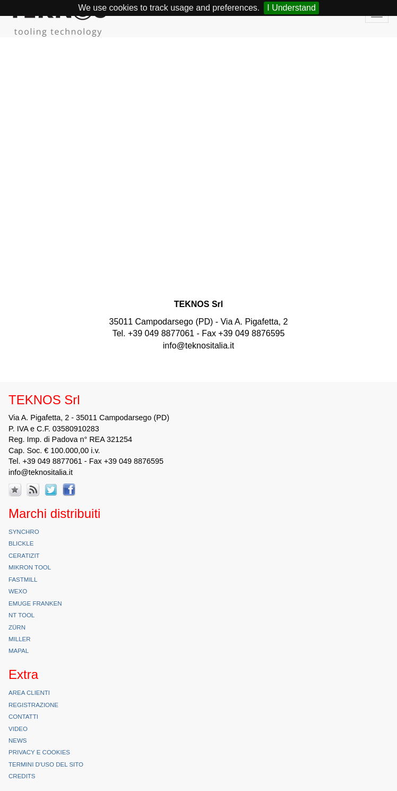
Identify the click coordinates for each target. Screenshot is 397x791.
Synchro (23, 532)
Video (18, 729)
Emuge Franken (35, 603)
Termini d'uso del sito (45, 764)
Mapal (18, 651)
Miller (19, 639)
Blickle (20, 543)
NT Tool (21, 615)
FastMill (22, 579)
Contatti (23, 716)
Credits (22, 776)
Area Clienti (29, 693)
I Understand (291, 7)
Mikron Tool (29, 567)
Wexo (17, 591)
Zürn (16, 627)
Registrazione (33, 705)
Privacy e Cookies (39, 752)
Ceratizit (24, 555)
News (17, 740)
